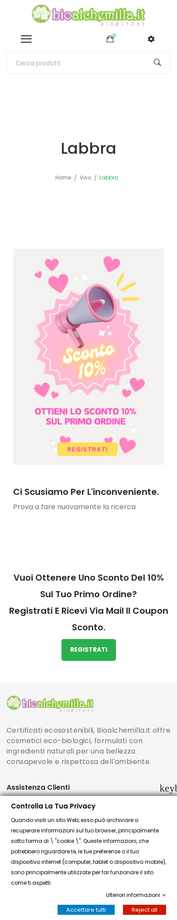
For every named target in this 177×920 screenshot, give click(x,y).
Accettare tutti (86, 910)
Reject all (144, 910)
